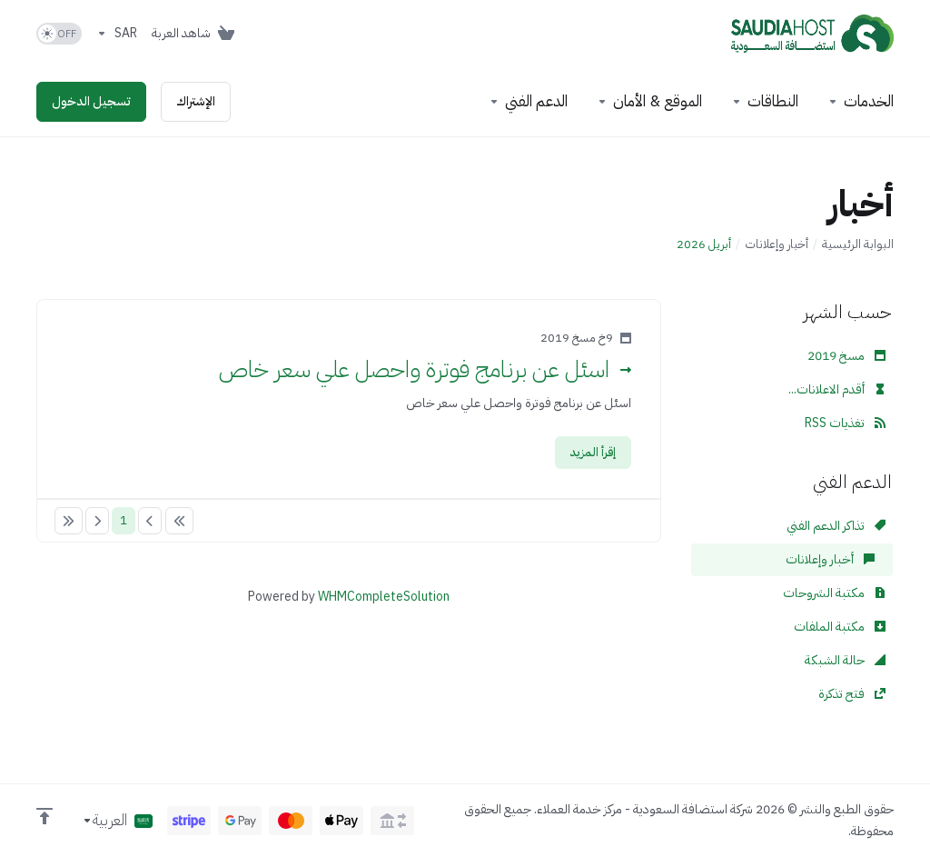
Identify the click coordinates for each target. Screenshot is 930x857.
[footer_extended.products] (860, 101)
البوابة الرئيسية (858, 244)
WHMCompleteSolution (384, 596)
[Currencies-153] (116, 33)
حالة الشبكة (845, 660)
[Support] (528, 101)
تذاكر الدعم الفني (836, 525)
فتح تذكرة (851, 693)
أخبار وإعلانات (776, 244)
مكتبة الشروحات (834, 593)
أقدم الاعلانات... (836, 389)
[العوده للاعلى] (44, 816)
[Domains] (765, 101)
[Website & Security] (649, 101)
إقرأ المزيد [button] (593, 452)
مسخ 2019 (846, 355)
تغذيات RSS (845, 423)
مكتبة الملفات (839, 626)
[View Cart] (196, 33)
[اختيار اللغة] (117, 821)
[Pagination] (179, 520)
